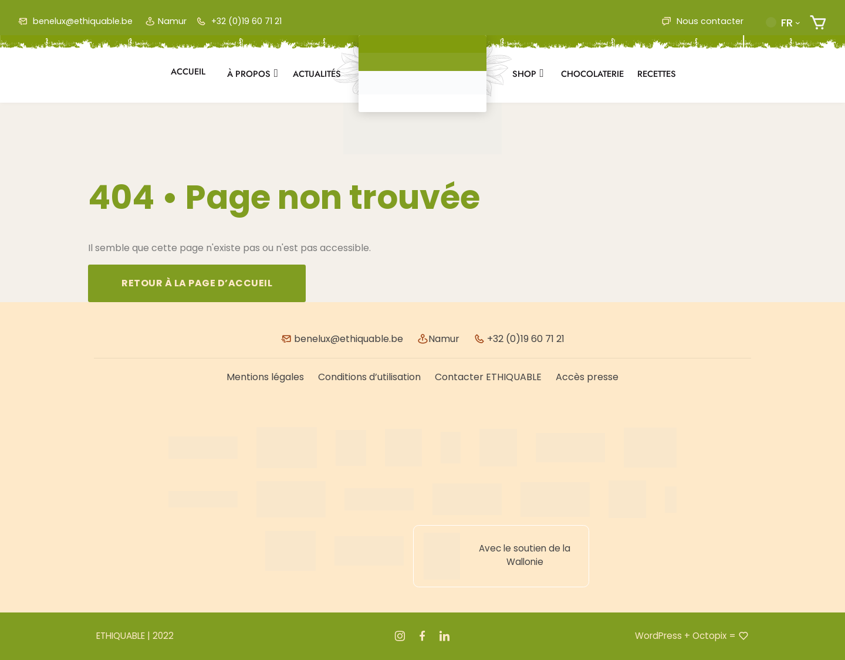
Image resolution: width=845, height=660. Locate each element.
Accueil (188, 71)
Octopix (709, 635)
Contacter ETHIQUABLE (488, 377)
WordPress (658, 635)
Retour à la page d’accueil (196, 283)
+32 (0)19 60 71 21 (239, 21)
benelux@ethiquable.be (75, 21)
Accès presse (587, 377)
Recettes (656, 73)
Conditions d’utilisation (369, 377)
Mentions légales (265, 377)
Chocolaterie (592, 73)
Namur (166, 21)
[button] (783, 22)
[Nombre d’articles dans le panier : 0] (818, 22)
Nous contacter (702, 21)
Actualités (317, 73)
